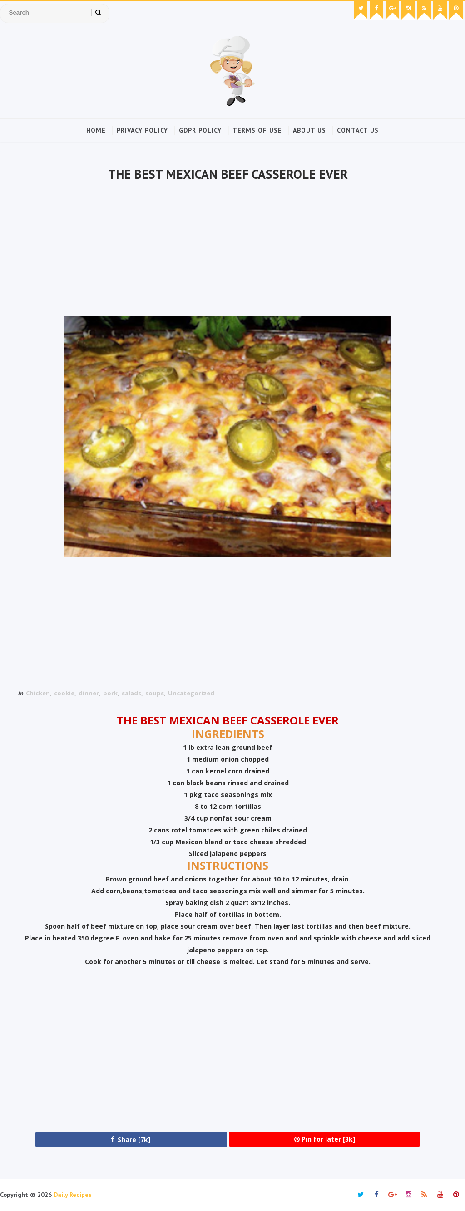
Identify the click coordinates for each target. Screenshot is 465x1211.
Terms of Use (257, 130)
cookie (64, 693)
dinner (89, 693)
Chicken (38, 693)
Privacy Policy (142, 130)
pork (110, 693)
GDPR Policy (200, 130)
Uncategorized (191, 693)
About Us (309, 130)
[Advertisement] (228, 250)
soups (154, 693)
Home (96, 130)
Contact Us (358, 130)
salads (131, 693)
